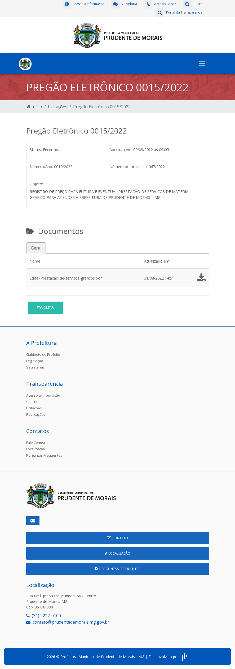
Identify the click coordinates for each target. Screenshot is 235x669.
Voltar (45, 307)
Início (34, 107)
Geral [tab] (36, 248)
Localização (35, 449)
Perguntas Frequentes (44, 455)
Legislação (34, 360)
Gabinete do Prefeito (43, 354)
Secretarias (35, 367)
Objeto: (36, 183)
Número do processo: (128, 166)
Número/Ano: (41, 166)
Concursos (34, 401)
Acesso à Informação (43, 395)
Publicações (36, 414)
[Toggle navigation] (202, 64)
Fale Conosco (37, 442)
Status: (36, 149)
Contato (117, 537)
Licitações (57, 107)
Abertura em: (120, 149)
